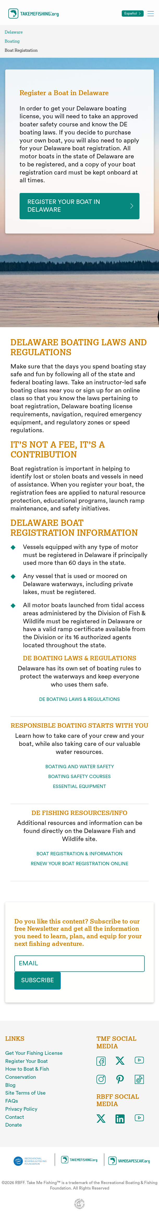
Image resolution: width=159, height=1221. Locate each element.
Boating (12, 41)
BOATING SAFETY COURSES (79, 776)
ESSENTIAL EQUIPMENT (79, 786)
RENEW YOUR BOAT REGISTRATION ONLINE (79, 864)
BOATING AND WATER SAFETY (79, 767)
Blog (10, 1085)
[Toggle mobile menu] (151, 13)
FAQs (11, 1101)
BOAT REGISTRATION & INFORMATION (79, 854)
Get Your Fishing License (34, 1053)
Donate (13, 1125)
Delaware (14, 32)
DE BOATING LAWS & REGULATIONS (79, 699)
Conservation (20, 1077)
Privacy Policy (21, 1109)
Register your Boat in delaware (63, 206)
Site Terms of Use (25, 1093)
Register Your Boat (26, 1061)
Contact (14, 1117)
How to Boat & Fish (27, 1069)
